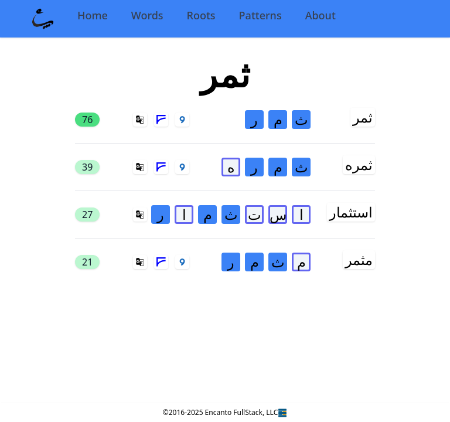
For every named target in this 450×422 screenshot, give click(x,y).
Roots (201, 15)
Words (147, 15)
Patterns (260, 15)
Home (92, 15)
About (320, 15)
